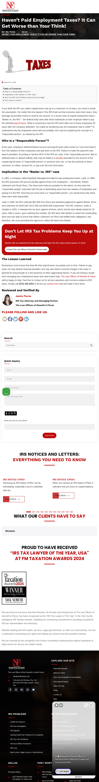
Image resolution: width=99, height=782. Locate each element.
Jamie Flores (23, 296)
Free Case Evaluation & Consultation (67, 665)
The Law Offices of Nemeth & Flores (78, 276)
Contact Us (58, 683)
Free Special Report (61, 670)
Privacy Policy (87, 780)
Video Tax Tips (59, 674)
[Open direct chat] (86, 705)
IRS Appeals (15, 719)
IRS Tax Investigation (18, 714)
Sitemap (57, 691)
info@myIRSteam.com (21, 664)
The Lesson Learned (13, 100)
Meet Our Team (59, 661)
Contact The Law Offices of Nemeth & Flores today (27, 249)
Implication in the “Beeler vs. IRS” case (20, 94)
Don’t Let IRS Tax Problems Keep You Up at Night (25, 97)
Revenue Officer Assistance (20, 732)
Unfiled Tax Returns (17, 710)
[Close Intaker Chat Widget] (91, 705)
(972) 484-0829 (18, 771)
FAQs (56, 678)
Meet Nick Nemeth (60, 657)
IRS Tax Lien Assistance (19, 727)
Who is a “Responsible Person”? (17, 92)
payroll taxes (20, 123)
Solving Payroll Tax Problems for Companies (26, 723)
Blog (55, 687)
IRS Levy (13, 736)
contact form (53, 284)
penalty (59, 158)
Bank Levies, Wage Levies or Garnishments (26, 740)
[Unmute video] (56, 705)
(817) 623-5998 (48, 769)
